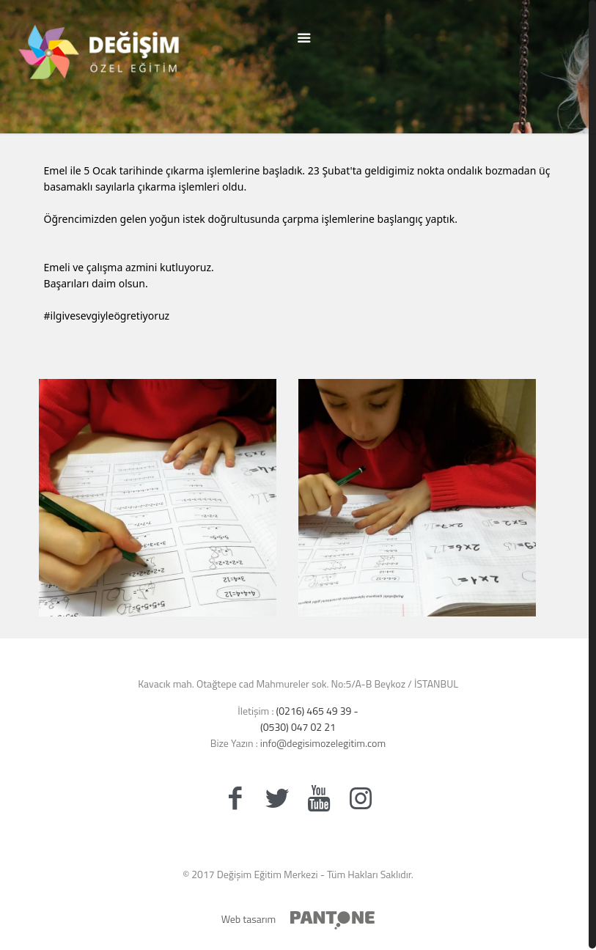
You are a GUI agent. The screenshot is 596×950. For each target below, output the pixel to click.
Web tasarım (248, 919)
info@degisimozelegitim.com (322, 743)
